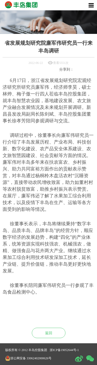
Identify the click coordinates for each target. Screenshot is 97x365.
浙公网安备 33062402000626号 (28, 358)
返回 (48, 333)
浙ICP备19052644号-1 (64, 350)
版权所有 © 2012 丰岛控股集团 (26, 350)
